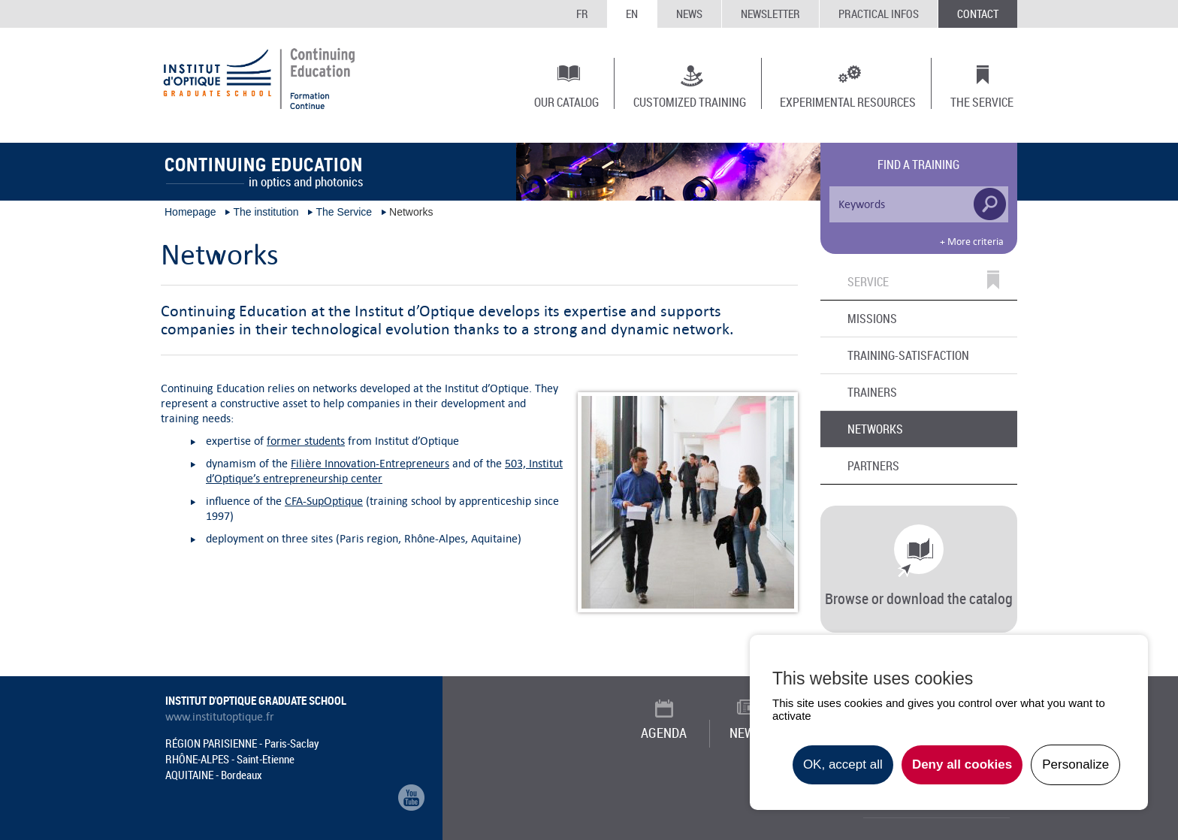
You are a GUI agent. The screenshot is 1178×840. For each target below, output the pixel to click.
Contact (977, 13)
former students (306, 441)
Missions (872, 318)
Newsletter (770, 13)
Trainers (872, 392)
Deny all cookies (962, 764)
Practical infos (878, 13)
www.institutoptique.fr (219, 717)
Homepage (190, 212)
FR (582, 13)
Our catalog (566, 101)
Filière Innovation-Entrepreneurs (370, 463)
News (689, 13)
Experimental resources (848, 101)
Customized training (689, 101)
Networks (875, 429)
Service (868, 282)
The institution (265, 212)
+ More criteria (972, 242)
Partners (873, 466)
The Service (981, 101)
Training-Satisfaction (908, 355)
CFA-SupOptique (324, 501)
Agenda (664, 733)
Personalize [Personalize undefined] (1075, 764)
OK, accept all (843, 764)
